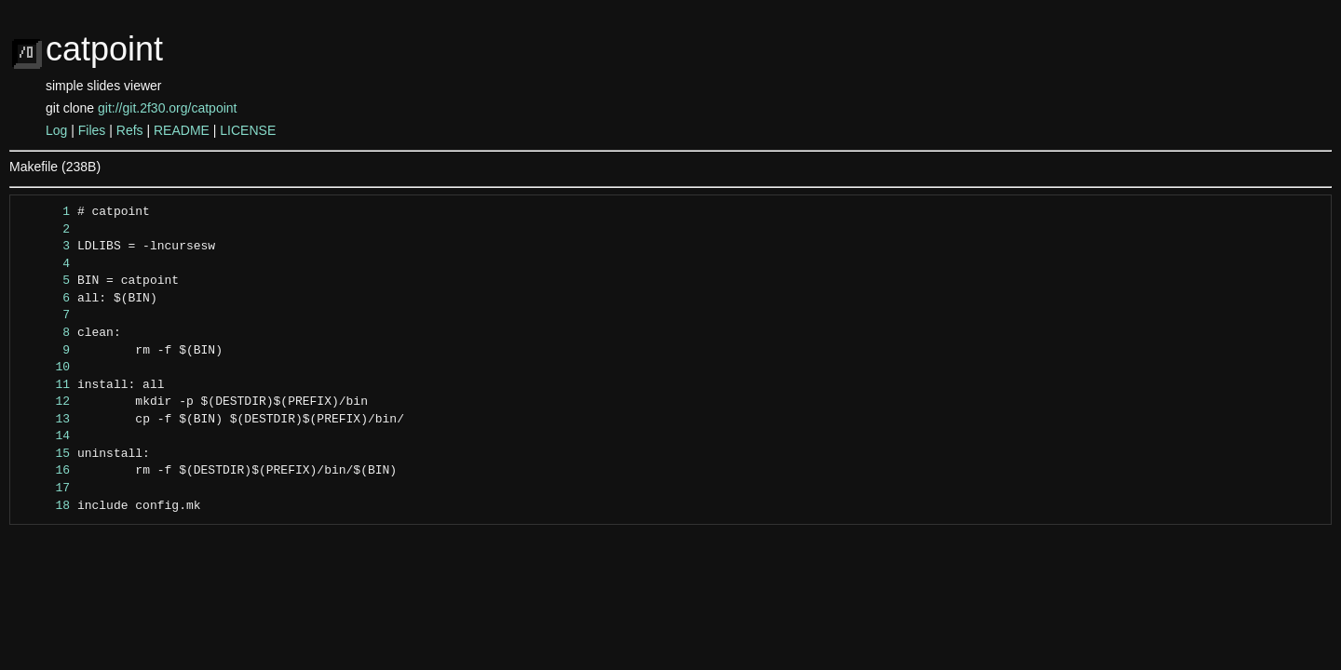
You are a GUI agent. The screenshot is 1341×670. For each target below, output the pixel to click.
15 (45, 454)
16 (45, 470)
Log (56, 130)
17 (45, 488)
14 (45, 436)
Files (92, 130)
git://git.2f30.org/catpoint (167, 107)
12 (45, 402)
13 (45, 419)
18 (45, 506)
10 (45, 367)
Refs (129, 130)
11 (45, 385)
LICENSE (248, 130)
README (182, 130)
